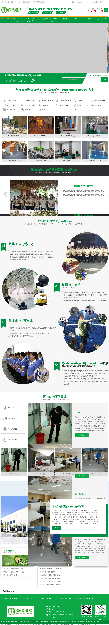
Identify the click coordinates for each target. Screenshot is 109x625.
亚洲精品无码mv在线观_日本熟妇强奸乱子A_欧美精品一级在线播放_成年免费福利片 (20, 624)
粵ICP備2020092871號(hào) (93, 621)
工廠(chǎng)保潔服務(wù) (95, 136)
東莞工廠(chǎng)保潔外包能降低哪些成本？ (51, 581)
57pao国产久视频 (92, 624)
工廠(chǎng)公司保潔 (94, 160)
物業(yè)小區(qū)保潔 (45, 101)
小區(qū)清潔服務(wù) (68, 136)
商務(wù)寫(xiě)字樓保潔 (10, 101)
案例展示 (66, 21)
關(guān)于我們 (18, 21)
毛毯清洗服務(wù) (14, 160)
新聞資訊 (89, 21)
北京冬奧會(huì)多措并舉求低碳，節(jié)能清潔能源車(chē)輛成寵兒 (51, 575)
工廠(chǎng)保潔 (27, 100)
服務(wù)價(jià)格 (42, 21)
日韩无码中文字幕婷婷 (69, 624)
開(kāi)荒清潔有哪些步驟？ (10, 575)
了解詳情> (57, 528)
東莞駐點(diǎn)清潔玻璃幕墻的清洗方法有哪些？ (14, 568)
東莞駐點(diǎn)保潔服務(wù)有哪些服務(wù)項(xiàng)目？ (51, 584)
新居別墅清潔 (9, 109)
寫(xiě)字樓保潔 (68, 160)
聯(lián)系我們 (101, 21)
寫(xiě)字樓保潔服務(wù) (14, 136)
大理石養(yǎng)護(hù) (28, 105)
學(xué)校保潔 (9, 105)
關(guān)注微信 (78, 2)
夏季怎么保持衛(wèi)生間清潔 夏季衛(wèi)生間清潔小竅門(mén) (51, 568)
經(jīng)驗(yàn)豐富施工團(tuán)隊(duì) (54, 169)
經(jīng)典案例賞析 (54, 396)
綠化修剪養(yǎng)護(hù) (98, 101)
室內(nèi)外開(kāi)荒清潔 (80, 105)
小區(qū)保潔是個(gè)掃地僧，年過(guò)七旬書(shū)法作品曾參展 (51, 578)
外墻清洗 (25, 109)
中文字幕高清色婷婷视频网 (81, 624)
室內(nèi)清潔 (80, 412)
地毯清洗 (43, 105)
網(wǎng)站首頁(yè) (7, 22)
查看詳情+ (82, 435)
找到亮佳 (104, 2)
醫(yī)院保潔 (96, 105)
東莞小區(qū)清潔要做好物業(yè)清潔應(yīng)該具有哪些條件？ (14, 572)
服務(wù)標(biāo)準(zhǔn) (54, 22)
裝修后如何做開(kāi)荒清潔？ (48, 572)
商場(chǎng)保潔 (62, 105)
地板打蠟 (43, 109)
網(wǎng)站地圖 (92, 2)
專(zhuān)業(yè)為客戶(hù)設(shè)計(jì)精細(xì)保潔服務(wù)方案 (54, 89)
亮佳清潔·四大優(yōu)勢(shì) (54, 221)
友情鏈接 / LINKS (8, 591)
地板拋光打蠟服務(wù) (41, 136)
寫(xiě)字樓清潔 (41, 160)
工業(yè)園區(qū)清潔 (63, 101)
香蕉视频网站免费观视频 (46, 624)
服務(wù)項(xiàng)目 (30, 22)
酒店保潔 (78, 21)
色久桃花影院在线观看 (58, 624)
